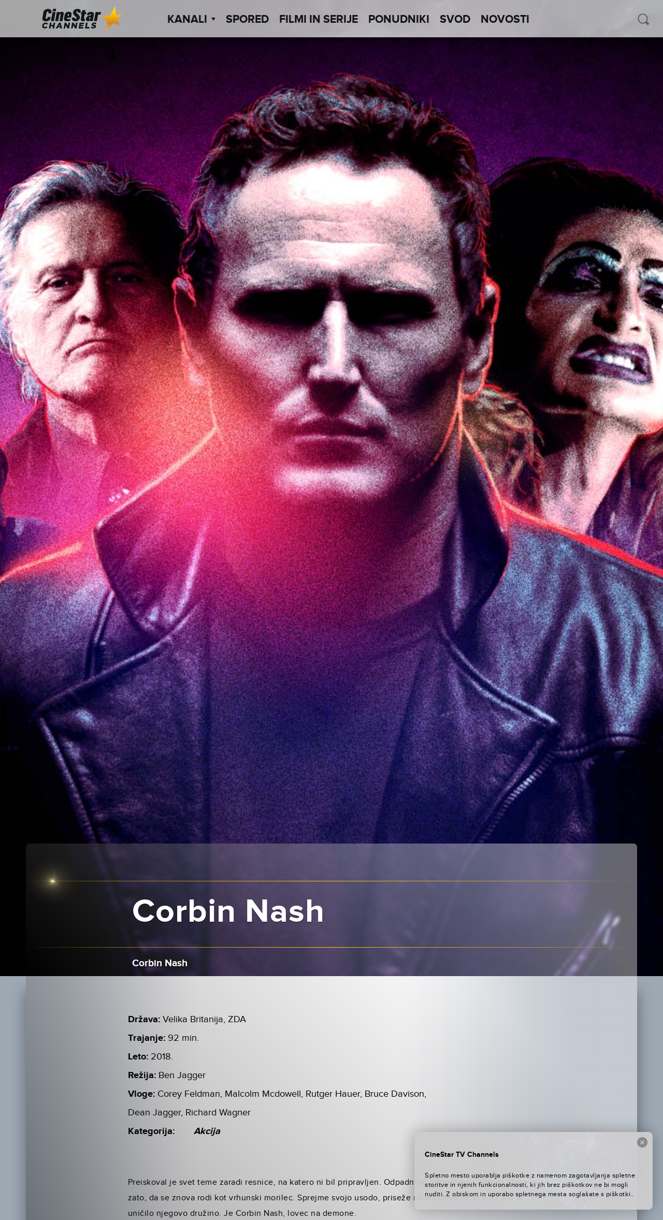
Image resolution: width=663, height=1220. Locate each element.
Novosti (505, 19)
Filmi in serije (318, 19)
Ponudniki (398, 19)
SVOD (455, 19)
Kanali (191, 19)
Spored (247, 19)
